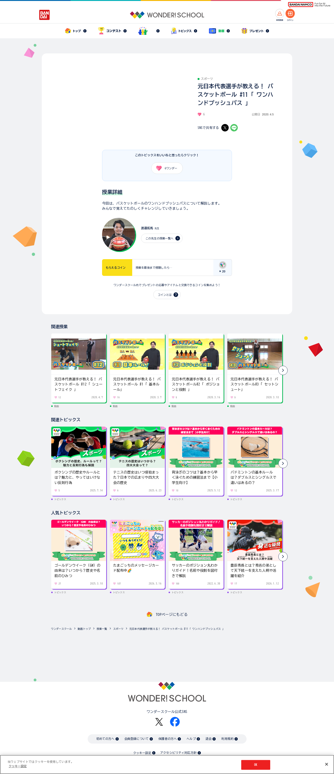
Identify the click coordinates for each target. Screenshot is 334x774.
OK (255, 764)
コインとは (165, 294)
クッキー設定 (142, 752)
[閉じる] (326, 764)
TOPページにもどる (172, 614)
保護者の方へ (167, 738)
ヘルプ (191, 738)
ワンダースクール (61, 628)
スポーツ (118, 628)
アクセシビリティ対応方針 (178, 752)
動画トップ (84, 628)
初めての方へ (105, 738)
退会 (209, 738)
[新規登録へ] (279, 13)
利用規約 (227, 738)
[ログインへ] (290, 13)
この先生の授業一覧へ (159, 238)
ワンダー (165, 168)
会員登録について (136, 738)
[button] (283, 370)
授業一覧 (102, 628)
